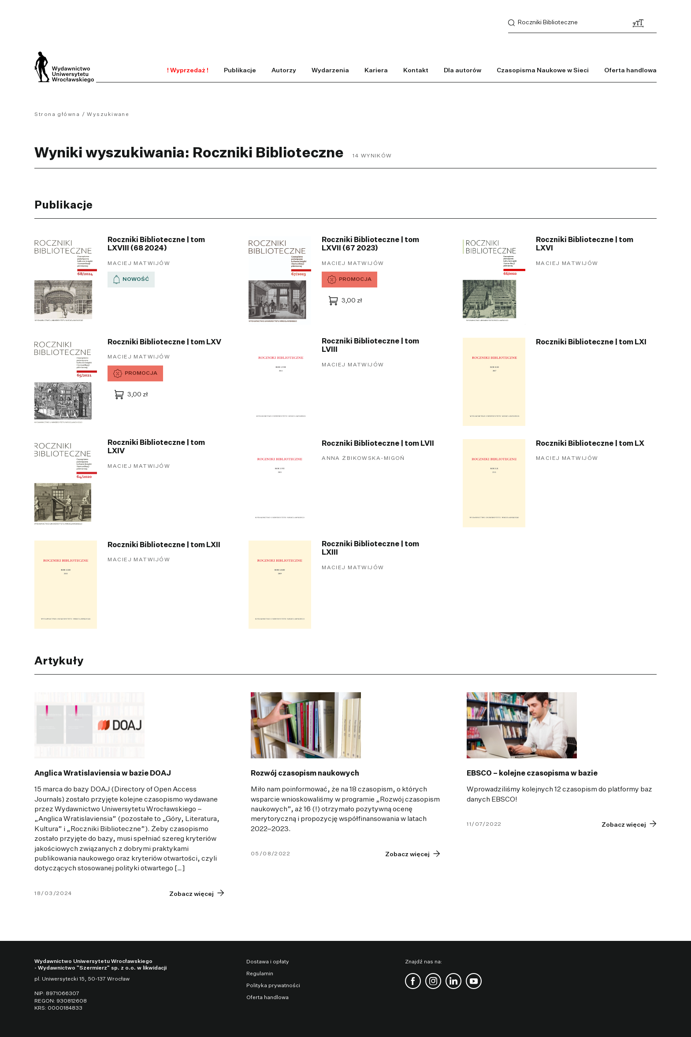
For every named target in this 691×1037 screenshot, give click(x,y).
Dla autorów (462, 70)
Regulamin (259, 974)
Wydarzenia (330, 70)
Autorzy (283, 70)
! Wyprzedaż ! (187, 70)
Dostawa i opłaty (267, 962)
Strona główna (57, 114)
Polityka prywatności (273, 986)
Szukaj (511, 22)
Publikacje (240, 70)
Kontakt (415, 70)
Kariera (376, 70)
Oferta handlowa (630, 70)
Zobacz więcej (191, 894)
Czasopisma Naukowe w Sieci (543, 70)
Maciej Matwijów (139, 263)
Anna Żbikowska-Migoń (363, 458)
